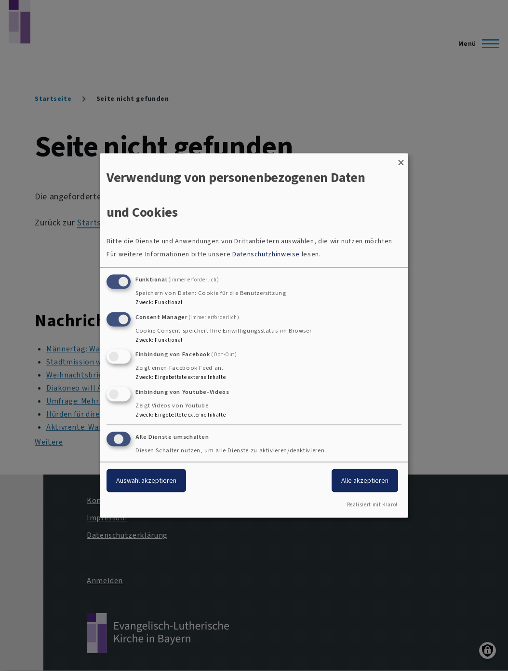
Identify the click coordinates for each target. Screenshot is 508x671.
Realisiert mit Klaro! (372, 504)
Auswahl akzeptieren (146, 480)
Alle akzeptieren (364, 480)
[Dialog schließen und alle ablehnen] (401, 160)
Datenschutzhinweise (266, 253)
